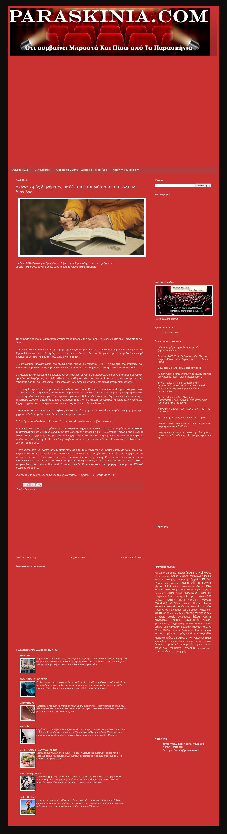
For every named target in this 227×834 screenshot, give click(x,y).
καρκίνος (191, 633)
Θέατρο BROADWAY (183, 586)
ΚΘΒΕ (208, 596)
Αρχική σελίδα (20, 169)
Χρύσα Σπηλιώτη (176, 613)
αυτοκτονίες (184, 616)
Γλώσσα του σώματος (166, 583)
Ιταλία (201, 596)
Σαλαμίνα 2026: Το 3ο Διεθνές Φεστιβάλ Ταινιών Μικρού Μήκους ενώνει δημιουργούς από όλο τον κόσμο (183, 359)
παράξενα (161, 647)
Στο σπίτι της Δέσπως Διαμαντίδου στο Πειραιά (182, 417)
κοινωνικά (184, 637)
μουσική (173, 644)
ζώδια (189, 623)
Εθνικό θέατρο (190, 582)
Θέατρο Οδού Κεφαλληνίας (182, 593)
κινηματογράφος (165, 637)
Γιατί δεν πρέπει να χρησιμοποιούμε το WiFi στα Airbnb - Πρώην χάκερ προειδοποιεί (77, 682)
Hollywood (205, 572)
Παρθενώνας (161, 609)
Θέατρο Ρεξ (160, 596)
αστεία (172, 616)
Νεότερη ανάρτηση (26, 557)
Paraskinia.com (170, 332)
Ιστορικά (191, 596)
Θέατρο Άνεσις (163, 589)
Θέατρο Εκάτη (178, 589)
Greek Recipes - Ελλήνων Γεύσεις (38, 750)
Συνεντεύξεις (42, 169)
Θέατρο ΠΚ (205, 593)
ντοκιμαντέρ (187, 644)
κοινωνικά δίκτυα (202, 637)
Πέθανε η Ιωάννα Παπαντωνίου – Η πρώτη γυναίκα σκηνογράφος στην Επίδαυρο (184, 425)
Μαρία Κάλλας (192, 603)
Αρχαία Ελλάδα (201, 579)
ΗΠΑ (168, 586)
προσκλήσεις (204, 648)
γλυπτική (206, 616)
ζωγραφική (177, 623)
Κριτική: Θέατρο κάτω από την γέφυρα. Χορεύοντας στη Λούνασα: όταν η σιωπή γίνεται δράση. (184, 375)
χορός (183, 651)
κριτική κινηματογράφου (182, 641)
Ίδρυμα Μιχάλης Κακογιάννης (187, 576)
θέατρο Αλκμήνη (163, 626)
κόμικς (199, 641)
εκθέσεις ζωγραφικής (185, 619)
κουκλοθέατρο (162, 641)
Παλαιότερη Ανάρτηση (131, 557)
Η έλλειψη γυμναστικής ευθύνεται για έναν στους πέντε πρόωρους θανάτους (73, 800)
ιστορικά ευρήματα (165, 633)
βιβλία (196, 616)
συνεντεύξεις (163, 651)
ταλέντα (175, 651)
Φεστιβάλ (160, 613)
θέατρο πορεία (203, 630)
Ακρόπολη (182, 579)
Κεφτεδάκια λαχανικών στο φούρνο (53, 753)
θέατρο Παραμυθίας (183, 630)
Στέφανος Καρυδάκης (200, 609)
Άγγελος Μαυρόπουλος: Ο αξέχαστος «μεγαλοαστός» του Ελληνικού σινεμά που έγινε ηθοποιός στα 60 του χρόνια (182, 400)
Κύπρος (170, 600)
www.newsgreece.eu (31, 773)
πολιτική (190, 647)
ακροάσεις (205, 613)
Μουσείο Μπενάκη (201, 606)
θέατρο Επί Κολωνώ (200, 626)
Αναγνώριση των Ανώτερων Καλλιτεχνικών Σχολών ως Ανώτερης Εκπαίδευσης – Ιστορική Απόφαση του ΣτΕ (184, 435)
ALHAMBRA (160, 573)
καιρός (181, 633)
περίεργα (176, 647)
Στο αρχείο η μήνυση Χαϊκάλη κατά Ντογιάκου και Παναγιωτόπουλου (70, 776)
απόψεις (160, 616)
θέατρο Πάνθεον (163, 630)
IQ (156, 576)
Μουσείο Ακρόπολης (178, 606)
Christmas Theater (175, 572)
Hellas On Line (28, 797)
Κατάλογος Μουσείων (126, 169)
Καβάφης (159, 600)
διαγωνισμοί (161, 620)
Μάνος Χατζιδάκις (188, 600)
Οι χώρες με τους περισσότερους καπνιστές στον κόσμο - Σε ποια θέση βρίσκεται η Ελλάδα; (81, 729)
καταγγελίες (204, 633)
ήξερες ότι (191, 613)
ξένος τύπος (204, 644)
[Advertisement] (36, 92)
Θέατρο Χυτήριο (176, 596)
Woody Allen (163, 576)
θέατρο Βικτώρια (181, 626)
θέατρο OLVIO (203, 623)
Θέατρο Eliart (203, 586)
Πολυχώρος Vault (178, 609)
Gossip (192, 572)
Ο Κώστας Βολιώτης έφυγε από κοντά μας (179, 368)
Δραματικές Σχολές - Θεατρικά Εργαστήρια (81, 169)
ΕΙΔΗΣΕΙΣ (25, 655)
